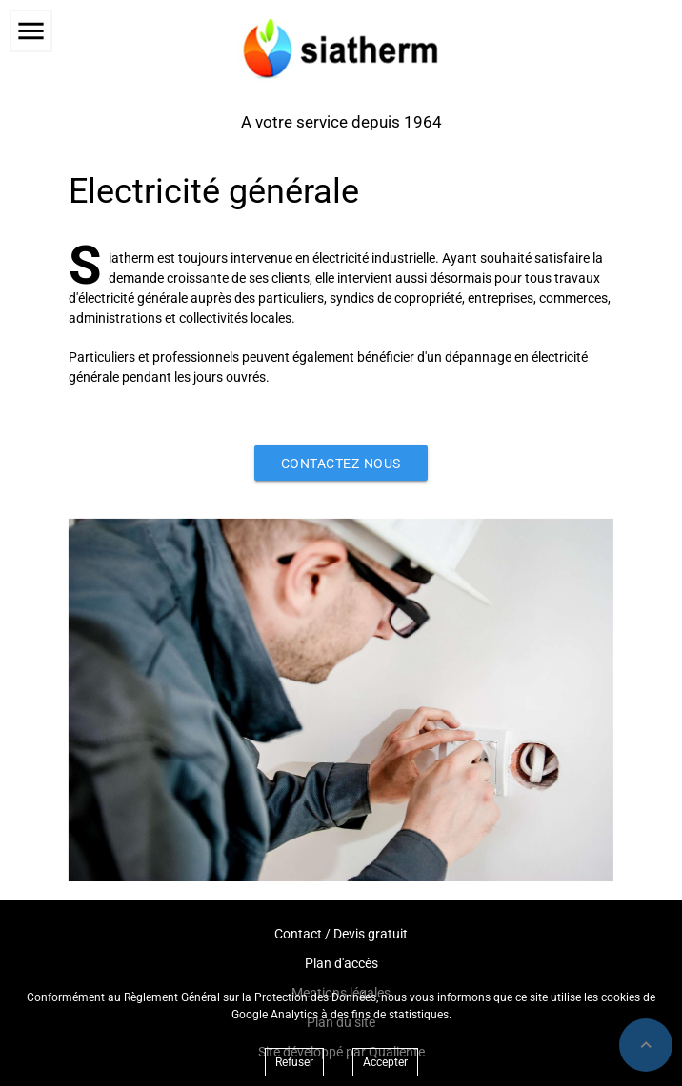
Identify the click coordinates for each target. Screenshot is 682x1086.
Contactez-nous (341, 463)
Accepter (385, 1062)
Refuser (294, 1062)
